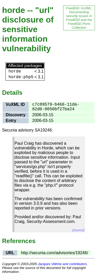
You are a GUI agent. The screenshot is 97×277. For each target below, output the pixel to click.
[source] (78, 230)
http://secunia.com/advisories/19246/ (54, 253)
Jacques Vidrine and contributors (62, 264)
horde (15, 71)
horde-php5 (21, 77)
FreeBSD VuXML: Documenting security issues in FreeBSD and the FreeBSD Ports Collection (79, 18)
